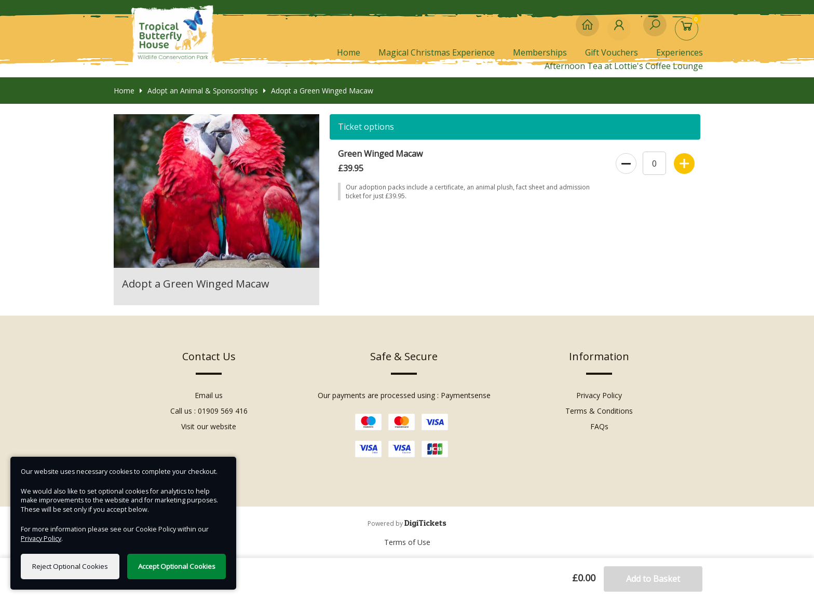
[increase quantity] (683, 161)
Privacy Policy (599, 395)
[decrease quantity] (625, 161)
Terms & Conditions (599, 411)
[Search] (655, 30)
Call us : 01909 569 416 (209, 411)
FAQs (599, 426)
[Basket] (688, 30)
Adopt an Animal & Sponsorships (199, 91)
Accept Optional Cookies (176, 566)
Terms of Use (407, 542)
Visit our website (208, 426)
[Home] (587, 30)
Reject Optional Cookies (70, 566)
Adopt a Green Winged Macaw (318, 91)
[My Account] (621, 30)
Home (348, 52)
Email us (209, 395)
